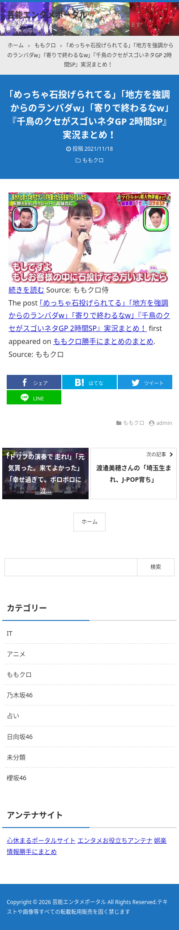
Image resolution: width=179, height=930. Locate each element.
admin (164, 423)
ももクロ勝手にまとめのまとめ (103, 341)
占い (13, 715)
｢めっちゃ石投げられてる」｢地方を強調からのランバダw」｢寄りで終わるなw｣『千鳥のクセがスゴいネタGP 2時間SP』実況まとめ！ (89, 316)
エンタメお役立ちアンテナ (115, 840)
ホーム (89, 522)
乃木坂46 (20, 695)
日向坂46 (20, 736)
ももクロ (93, 160)
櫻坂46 (16, 777)
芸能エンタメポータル (47, 14)
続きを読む (26, 290)
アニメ (16, 654)
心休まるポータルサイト (41, 840)
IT (10, 633)
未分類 (16, 757)
